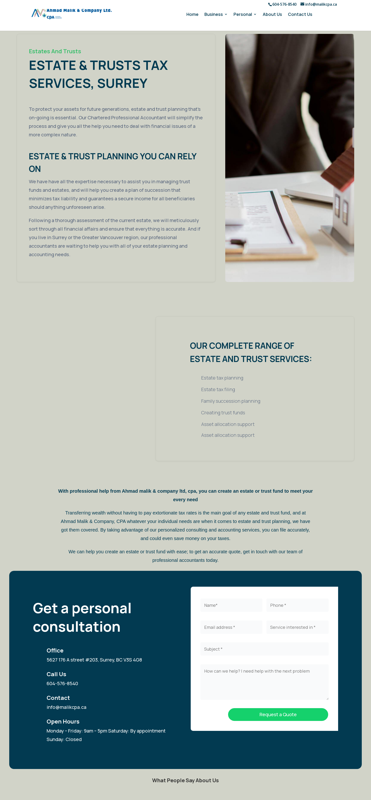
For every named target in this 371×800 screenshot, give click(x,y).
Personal (243, 15)
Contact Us (300, 15)
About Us (272, 15)
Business (213, 15)
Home (192, 15)
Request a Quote (278, 714)
